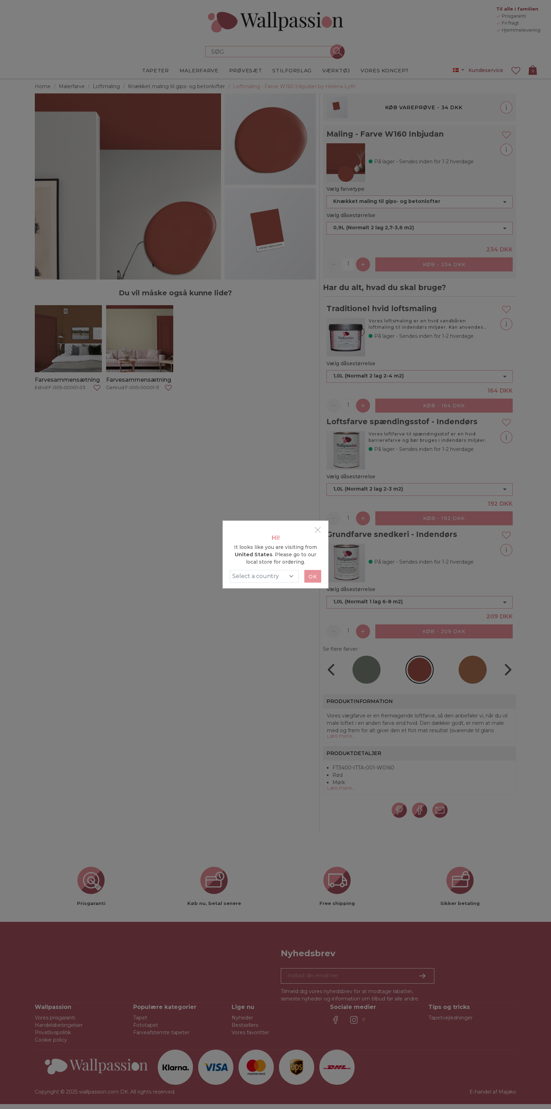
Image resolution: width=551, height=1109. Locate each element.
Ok (313, 576)
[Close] (317, 529)
